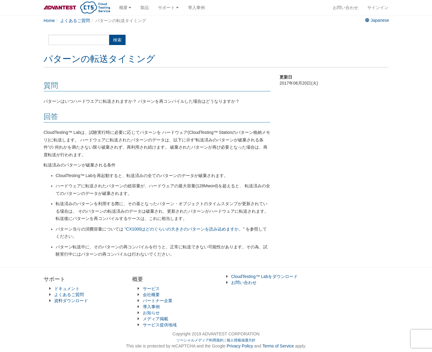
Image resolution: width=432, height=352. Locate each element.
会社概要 (151, 294)
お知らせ (151, 312)
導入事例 (196, 7)
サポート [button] (168, 7)
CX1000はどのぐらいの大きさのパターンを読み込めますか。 (184, 229)
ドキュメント (67, 288)
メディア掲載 (155, 318)
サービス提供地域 (160, 324)
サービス (151, 288)
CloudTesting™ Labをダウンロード (264, 276)
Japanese (377, 20)
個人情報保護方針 (241, 340)
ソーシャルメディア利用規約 (200, 340)
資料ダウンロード (71, 300)
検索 (117, 39)
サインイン (377, 7)
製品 (144, 7)
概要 (125, 7)
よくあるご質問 (69, 294)
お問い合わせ (345, 7)
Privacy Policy (240, 346)
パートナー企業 (157, 300)
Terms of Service (278, 346)
